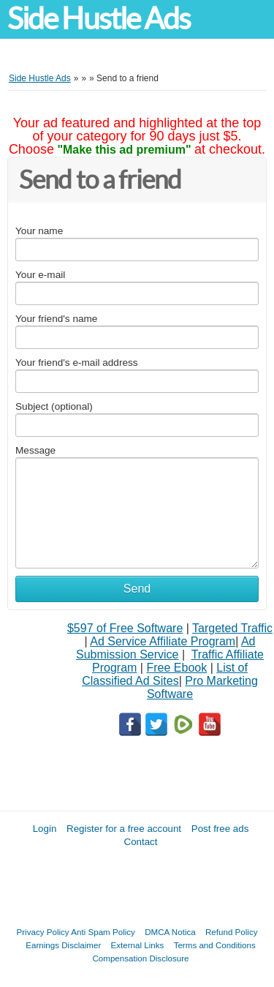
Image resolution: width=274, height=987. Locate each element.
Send (137, 588)
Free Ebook (176, 667)
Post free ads (220, 828)
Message (35, 450)
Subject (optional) (54, 406)
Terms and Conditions (215, 945)
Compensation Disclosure (140, 958)
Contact (141, 841)
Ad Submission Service (165, 648)
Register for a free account (123, 828)
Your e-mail (40, 274)
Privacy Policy (43, 932)
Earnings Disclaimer (63, 945)
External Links (137, 945)
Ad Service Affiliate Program (162, 641)
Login (45, 828)
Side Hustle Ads (98, 18)
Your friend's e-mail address (76, 362)
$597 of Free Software (125, 628)
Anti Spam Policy (103, 932)
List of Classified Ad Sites (165, 674)
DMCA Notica (170, 932)
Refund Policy (231, 932)
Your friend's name (56, 318)
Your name (39, 230)
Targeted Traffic (232, 628)
